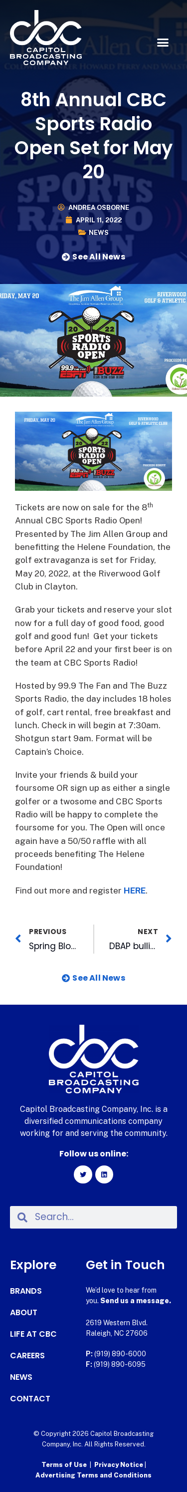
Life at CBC (33, 1334)
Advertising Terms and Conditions (93, 1475)
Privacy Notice (119, 1464)
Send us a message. (135, 1301)
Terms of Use (64, 1464)
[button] (163, 42)
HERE (135, 890)
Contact (30, 1399)
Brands (26, 1291)
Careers (27, 1356)
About (23, 1313)
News (99, 232)
